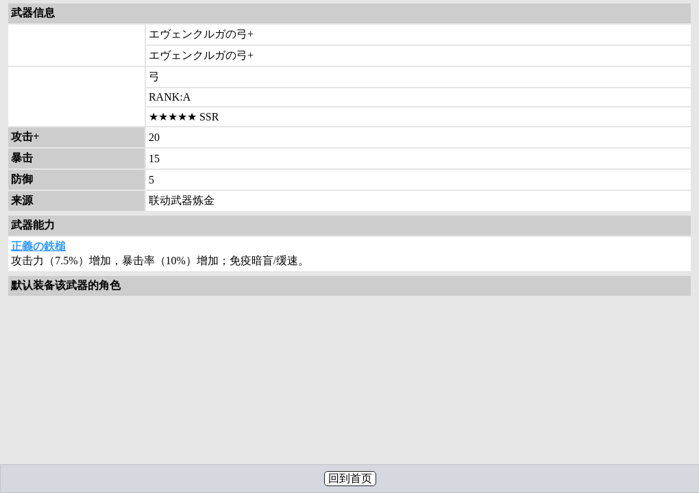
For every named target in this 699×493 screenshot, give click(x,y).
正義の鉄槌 (38, 246)
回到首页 (350, 478)
